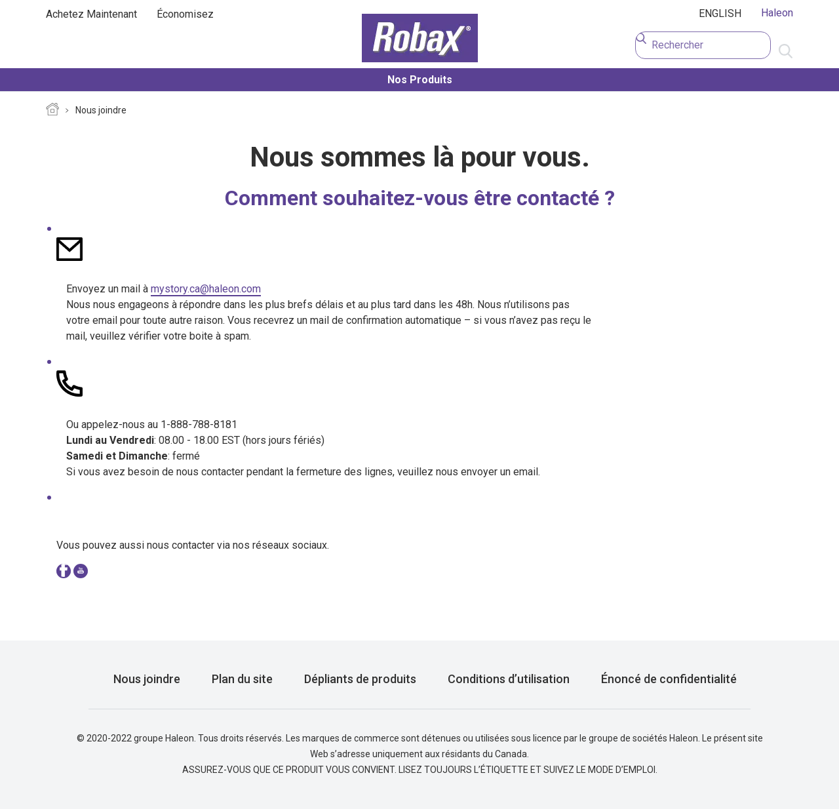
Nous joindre (101, 110)
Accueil (52, 110)
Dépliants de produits (360, 679)
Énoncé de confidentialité (669, 679)
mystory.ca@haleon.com (206, 289)
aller (785, 52)
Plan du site (242, 679)
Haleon (777, 13)
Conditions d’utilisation (509, 679)
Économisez (185, 14)
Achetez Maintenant (91, 14)
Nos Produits (419, 79)
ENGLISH (720, 13)
